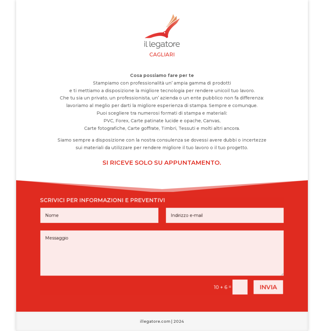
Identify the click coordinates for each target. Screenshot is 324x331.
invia (261, 284)
